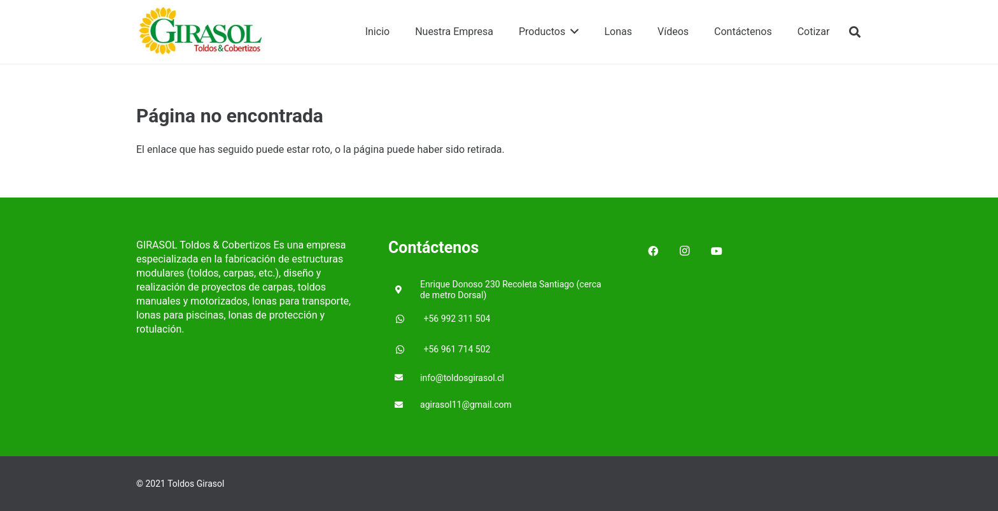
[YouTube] (716, 251)
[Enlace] (201, 32)
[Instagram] (685, 251)
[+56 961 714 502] (406, 350)
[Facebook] (653, 251)
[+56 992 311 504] (406, 319)
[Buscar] (855, 32)
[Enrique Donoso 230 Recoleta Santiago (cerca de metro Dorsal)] (404, 290)
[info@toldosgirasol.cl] (404, 378)
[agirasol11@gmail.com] (404, 405)
